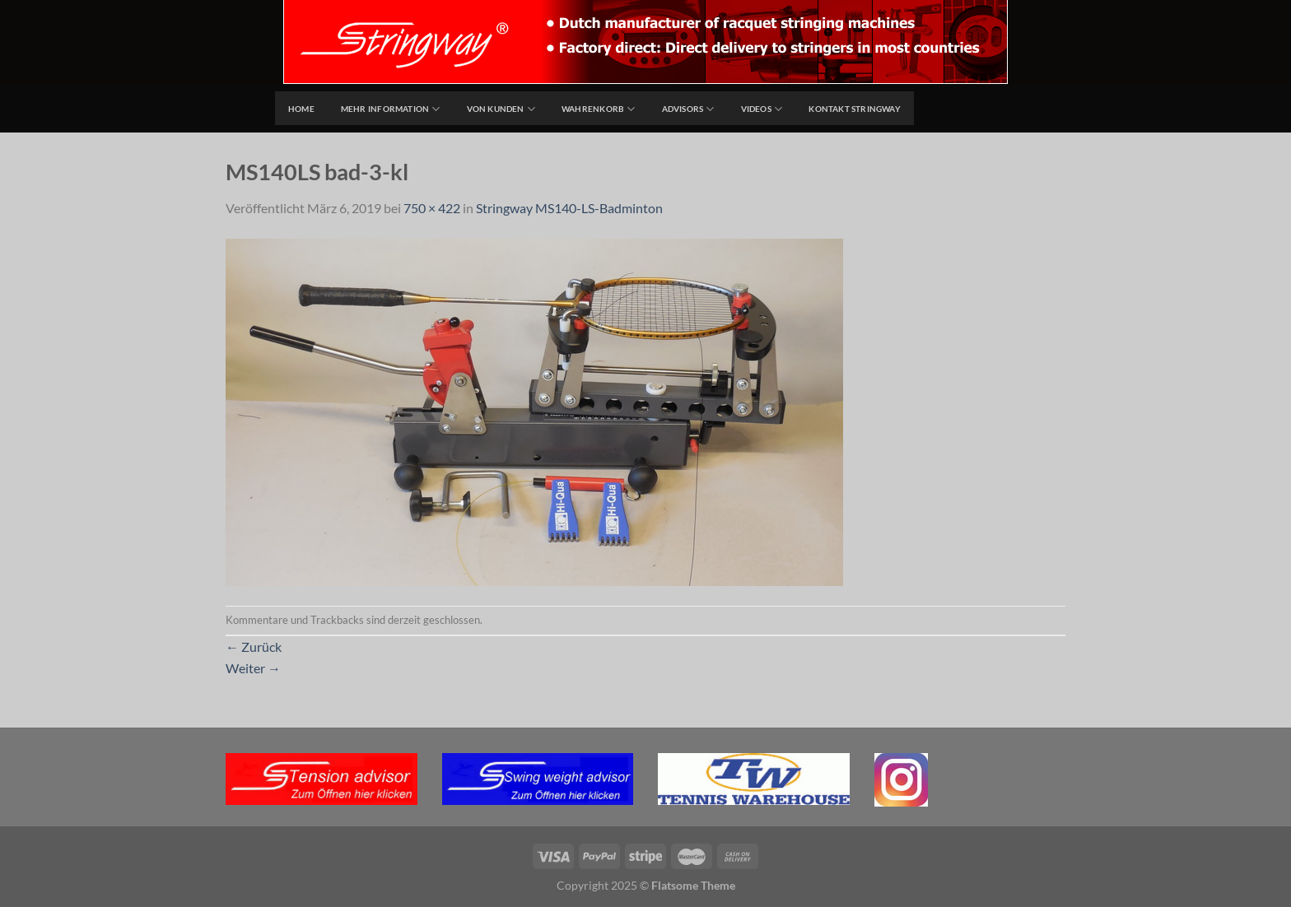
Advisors (688, 109)
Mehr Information (390, 109)
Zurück (254, 646)
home (301, 109)
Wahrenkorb (599, 109)
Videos (762, 109)
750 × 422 (431, 208)
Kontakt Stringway (855, 109)
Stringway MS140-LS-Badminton (569, 208)
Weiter (253, 668)
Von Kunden (501, 109)
